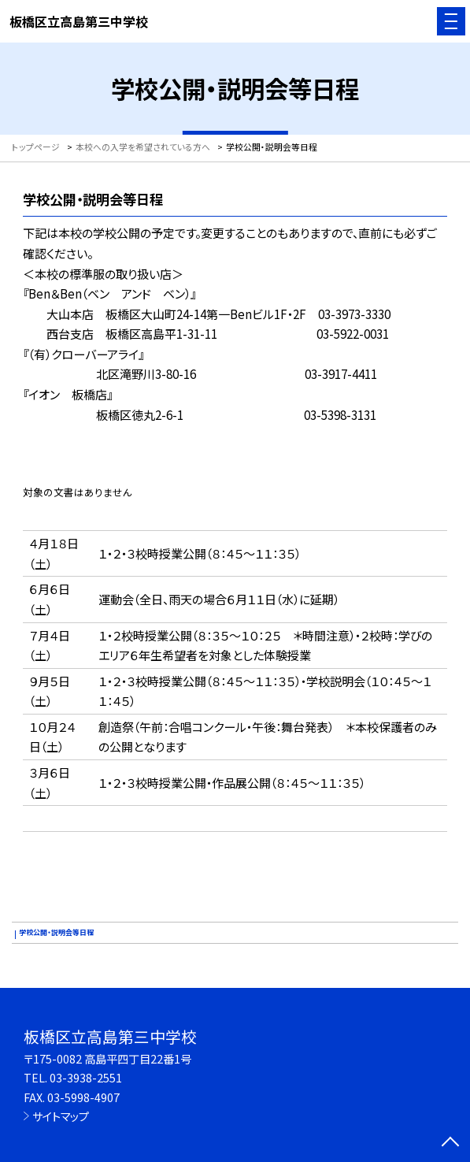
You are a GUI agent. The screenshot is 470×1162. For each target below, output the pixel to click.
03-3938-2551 (86, 1077)
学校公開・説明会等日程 (56, 932)
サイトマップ (60, 1116)
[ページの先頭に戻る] (450, 1143)
